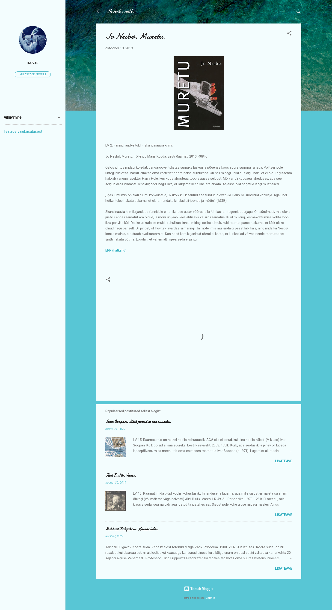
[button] (289, 34)
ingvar (32, 63)
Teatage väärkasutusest (23, 131)
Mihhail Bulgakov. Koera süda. (131, 529)
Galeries (210, 597)
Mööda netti (120, 11)
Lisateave (283, 461)
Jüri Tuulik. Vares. (120, 475)
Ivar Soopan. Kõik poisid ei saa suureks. (138, 422)
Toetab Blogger (198, 589)
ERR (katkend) (115, 250)
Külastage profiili (33, 74)
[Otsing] (298, 13)
